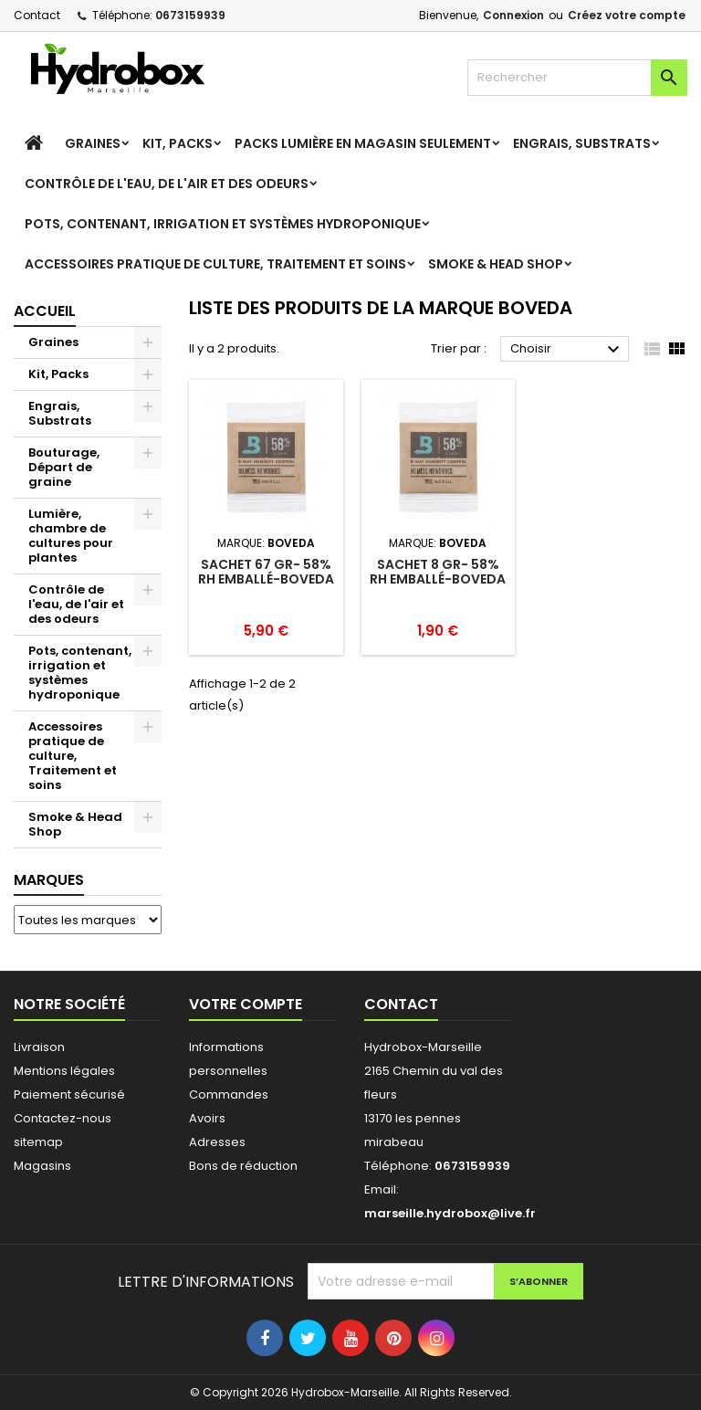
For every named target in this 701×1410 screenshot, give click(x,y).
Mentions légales (64, 1070)
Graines (92, 143)
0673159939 (190, 15)
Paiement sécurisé (69, 1094)
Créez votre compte (626, 15)
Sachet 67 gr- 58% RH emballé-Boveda (266, 571)
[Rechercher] (577, 77)
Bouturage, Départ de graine (63, 467)
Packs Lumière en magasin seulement (363, 143)
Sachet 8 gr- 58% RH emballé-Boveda (438, 571)
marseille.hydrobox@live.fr (450, 1213)
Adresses (217, 1142)
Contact (37, 15)
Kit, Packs (177, 143)
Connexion (513, 15)
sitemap (38, 1142)
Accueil (45, 310)
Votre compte (245, 1004)
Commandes (228, 1094)
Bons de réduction (243, 1165)
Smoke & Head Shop (495, 264)
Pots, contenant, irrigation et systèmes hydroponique (223, 224)
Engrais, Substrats (582, 143)
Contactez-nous (62, 1118)
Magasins (42, 1165)
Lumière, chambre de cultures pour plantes (70, 535)
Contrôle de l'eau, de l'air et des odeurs (167, 183)
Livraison (39, 1047)
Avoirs (207, 1118)
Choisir (567, 350)
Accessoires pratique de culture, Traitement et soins (215, 264)
